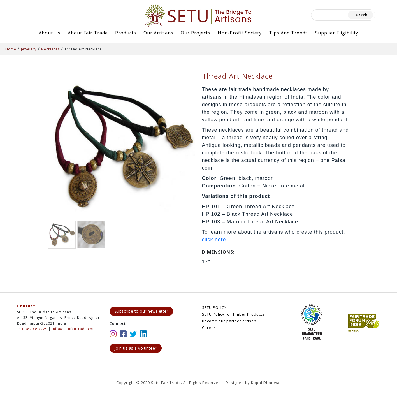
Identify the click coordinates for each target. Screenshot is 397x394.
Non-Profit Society (240, 33)
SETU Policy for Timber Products (233, 314)
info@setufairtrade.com (74, 328)
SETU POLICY (214, 307)
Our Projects (195, 33)
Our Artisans (158, 33)
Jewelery (28, 49)
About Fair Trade (88, 33)
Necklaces (50, 49)
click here (214, 239)
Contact (26, 306)
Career (208, 327)
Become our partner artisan (229, 320)
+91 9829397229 (32, 328)
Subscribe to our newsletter (141, 311)
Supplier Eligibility (336, 33)
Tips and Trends (288, 33)
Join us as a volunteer (136, 348)
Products (125, 33)
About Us (50, 33)
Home (10, 49)
